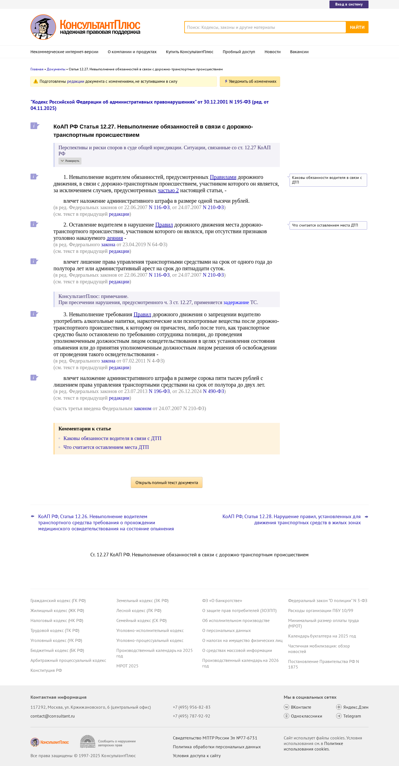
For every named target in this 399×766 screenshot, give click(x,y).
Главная (37, 69)
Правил (164, 225)
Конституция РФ (46, 670)
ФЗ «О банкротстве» (222, 600)
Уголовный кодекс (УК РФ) (56, 640)
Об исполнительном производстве (236, 620)
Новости (273, 51)
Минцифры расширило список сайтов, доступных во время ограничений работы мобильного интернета (326, 109)
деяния (115, 238)
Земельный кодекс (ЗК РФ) (142, 600)
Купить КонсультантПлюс (189, 51)
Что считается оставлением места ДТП (325, 225)
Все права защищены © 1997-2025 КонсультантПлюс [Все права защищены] (83, 755)
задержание (236, 302)
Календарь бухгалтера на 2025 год (322, 636)
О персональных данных (226, 630)
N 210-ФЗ (213, 207)
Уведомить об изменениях (253, 81)
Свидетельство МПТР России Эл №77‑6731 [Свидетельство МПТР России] (215, 738)
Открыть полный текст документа (166, 482)
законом (143, 408)
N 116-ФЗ (159, 207)
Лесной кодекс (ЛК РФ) (138, 610)
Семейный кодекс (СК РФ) (141, 620)
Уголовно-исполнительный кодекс (150, 630)
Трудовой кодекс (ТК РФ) (54, 630)
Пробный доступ (239, 51)
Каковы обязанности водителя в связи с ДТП (327, 180)
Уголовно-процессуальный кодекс (149, 640)
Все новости (302, 150)
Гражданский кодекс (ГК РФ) (58, 600)
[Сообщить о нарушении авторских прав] (108, 741)
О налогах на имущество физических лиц (242, 640)
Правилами (223, 177)
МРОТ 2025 (127, 666)
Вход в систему (349, 4)
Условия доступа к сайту (197, 755)
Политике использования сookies (313, 746)
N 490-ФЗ (213, 391)
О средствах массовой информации (237, 650)
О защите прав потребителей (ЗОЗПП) (239, 610)
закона (108, 244)
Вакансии (299, 51)
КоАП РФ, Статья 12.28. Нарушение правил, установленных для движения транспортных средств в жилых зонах (291, 519)
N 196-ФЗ (159, 391)
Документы (56, 69)
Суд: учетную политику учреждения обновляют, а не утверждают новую (324, 135)
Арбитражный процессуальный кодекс (68, 660)
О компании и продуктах (132, 51)
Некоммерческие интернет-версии (64, 51)
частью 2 (168, 190)
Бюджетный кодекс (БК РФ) (57, 650)
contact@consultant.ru (52, 716)
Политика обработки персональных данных (217, 746)
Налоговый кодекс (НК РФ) (56, 620)
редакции (75, 81)
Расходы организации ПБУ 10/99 (320, 610)
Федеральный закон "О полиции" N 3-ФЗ (327, 600)
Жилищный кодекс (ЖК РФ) (57, 610)
